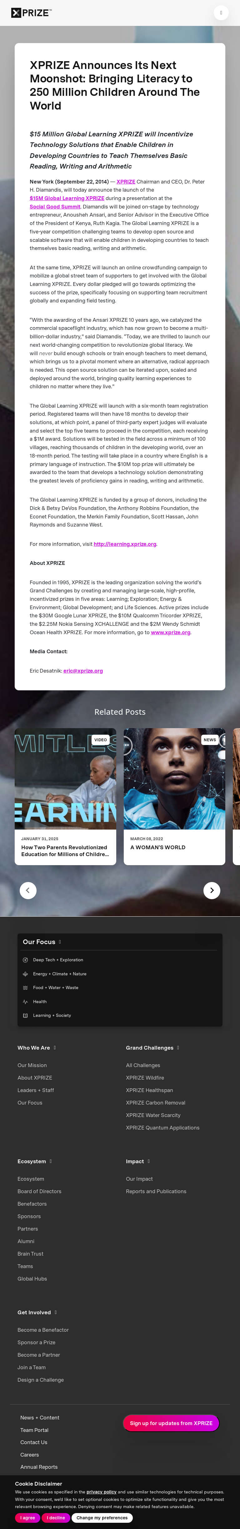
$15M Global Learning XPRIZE (67, 198)
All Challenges (143, 1065)
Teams (25, 1266)
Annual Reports (39, 1467)
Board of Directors (40, 1191)
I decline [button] (56, 1517)
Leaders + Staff (36, 1090)
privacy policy (102, 1491)
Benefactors (32, 1204)
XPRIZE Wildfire (145, 1078)
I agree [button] (27, 1517)
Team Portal (34, 1430)
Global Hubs (32, 1279)
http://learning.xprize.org (125, 544)
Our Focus (30, 1103)
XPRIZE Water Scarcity (153, 1115)
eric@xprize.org (83, 671)
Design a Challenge (41, 1380)
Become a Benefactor (43, 1330)
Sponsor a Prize (36, 1342)
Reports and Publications (156, 1191)
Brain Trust (30, 1254)
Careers (29, 1455)
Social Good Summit (55, 206)
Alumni (26, 1241)
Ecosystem (31, 1179)
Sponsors (29, 1216)
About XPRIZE (35, 1078)
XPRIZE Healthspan (149, 1090)
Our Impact (139, 1179)
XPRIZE (126, 182)
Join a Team (32, 1367)
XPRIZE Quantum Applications (163, 1128)
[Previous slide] (28, 890)
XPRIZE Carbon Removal (155, 1103)
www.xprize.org (170, 632)
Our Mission (32, 1065)
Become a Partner (39, 1355)
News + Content (39, 1417)
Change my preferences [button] (102, 1517)
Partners (28, 1229)
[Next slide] (212, 890)
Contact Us (34, 1442)
